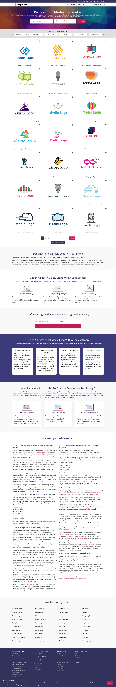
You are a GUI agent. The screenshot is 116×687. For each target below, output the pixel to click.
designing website (89, 507)
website (84, 576)
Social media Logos (95, 33)
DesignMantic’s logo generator (43, 500)
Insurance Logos (63, 619)
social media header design (94, 576)
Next (72, 237)
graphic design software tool (33, 584)
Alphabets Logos (16, 615)
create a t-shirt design (80, 578)
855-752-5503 (89, 1)
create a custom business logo (28, 489)
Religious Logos (86, 622)
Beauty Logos (16, 622)
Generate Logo (58, 325)
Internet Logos (80, 33)
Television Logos (51, 33)
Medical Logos (63, 640)
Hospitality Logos (63, 611)
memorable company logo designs (80, 479)
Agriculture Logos (17, 611)
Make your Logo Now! (58, 242)
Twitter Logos (36, 33)
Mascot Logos (62, 633)
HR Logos (61, 615)
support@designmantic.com (67, 482)
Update (82, 21)
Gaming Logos (39, 637)
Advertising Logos (17, 608)
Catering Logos (16, 626)
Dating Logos (39, 611)
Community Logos (17, 633)
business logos (17, 540)
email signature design (65, 578)
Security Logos (86, 626)
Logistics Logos (63, 629)
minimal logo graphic (89, 544)
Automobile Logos (17, 619)
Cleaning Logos (16, 629)
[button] (103, 33)
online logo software (41, 451)
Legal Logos (62, 626)
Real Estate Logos (86, 619)
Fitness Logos (39, 629)
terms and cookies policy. (35, 685)
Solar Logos (85, 629)
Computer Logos (16, 640)
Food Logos (38, 633)
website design (66, 494)
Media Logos (62, 637)
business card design (50, 575)
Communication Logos (21, 33)
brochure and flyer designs (66, 534)
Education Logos (39, 615)
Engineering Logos (40, 619)
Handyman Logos (63, 608)
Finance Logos (39, 626)
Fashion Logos (39, 622)
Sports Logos (85, 637)
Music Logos (85, 608)
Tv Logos (66, 33)
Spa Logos (84, 633)
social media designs (76, 494)
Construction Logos (40, 608)
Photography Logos (87, 615)
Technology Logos (87, 640)
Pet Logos (84, 611)
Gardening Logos (40, 640)
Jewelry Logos (62, 622)
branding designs (93, 494)
